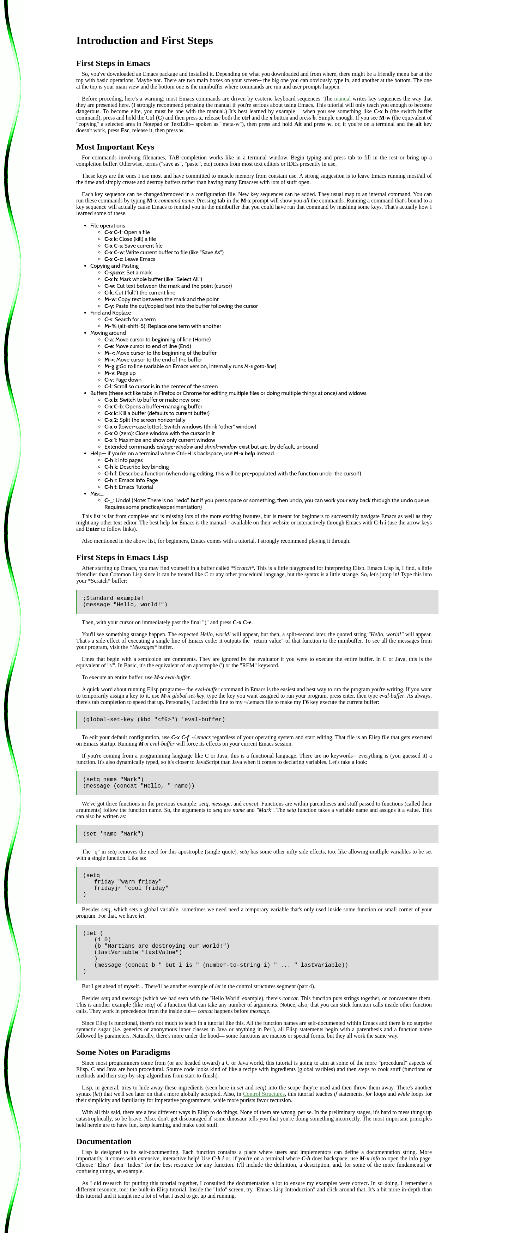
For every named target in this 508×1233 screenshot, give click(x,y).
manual (342, 99)
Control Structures (264, 1094)
